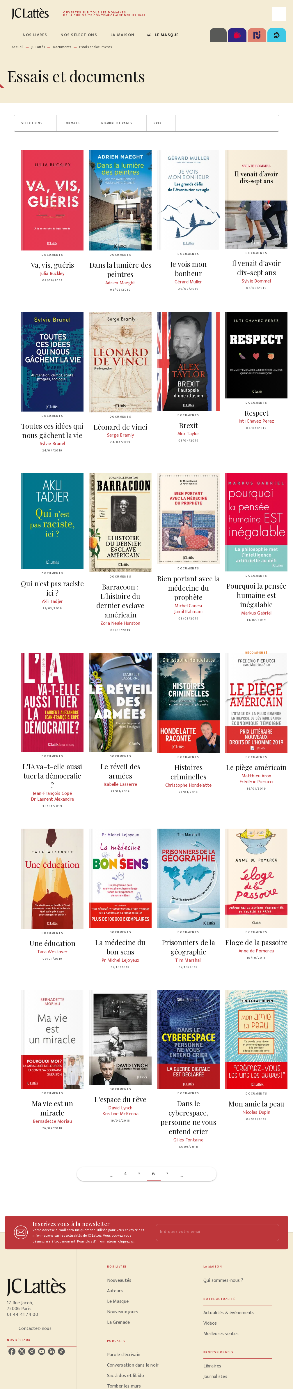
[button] (35, 123)
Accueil (17, 47)
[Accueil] (31, 14)
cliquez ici (126, 1242)
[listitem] (12, 1351)
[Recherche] (279, 14)
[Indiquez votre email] (210, 1232)
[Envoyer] (272, 1233)
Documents (62, 47)
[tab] (13, 35)
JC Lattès (38, 47)
